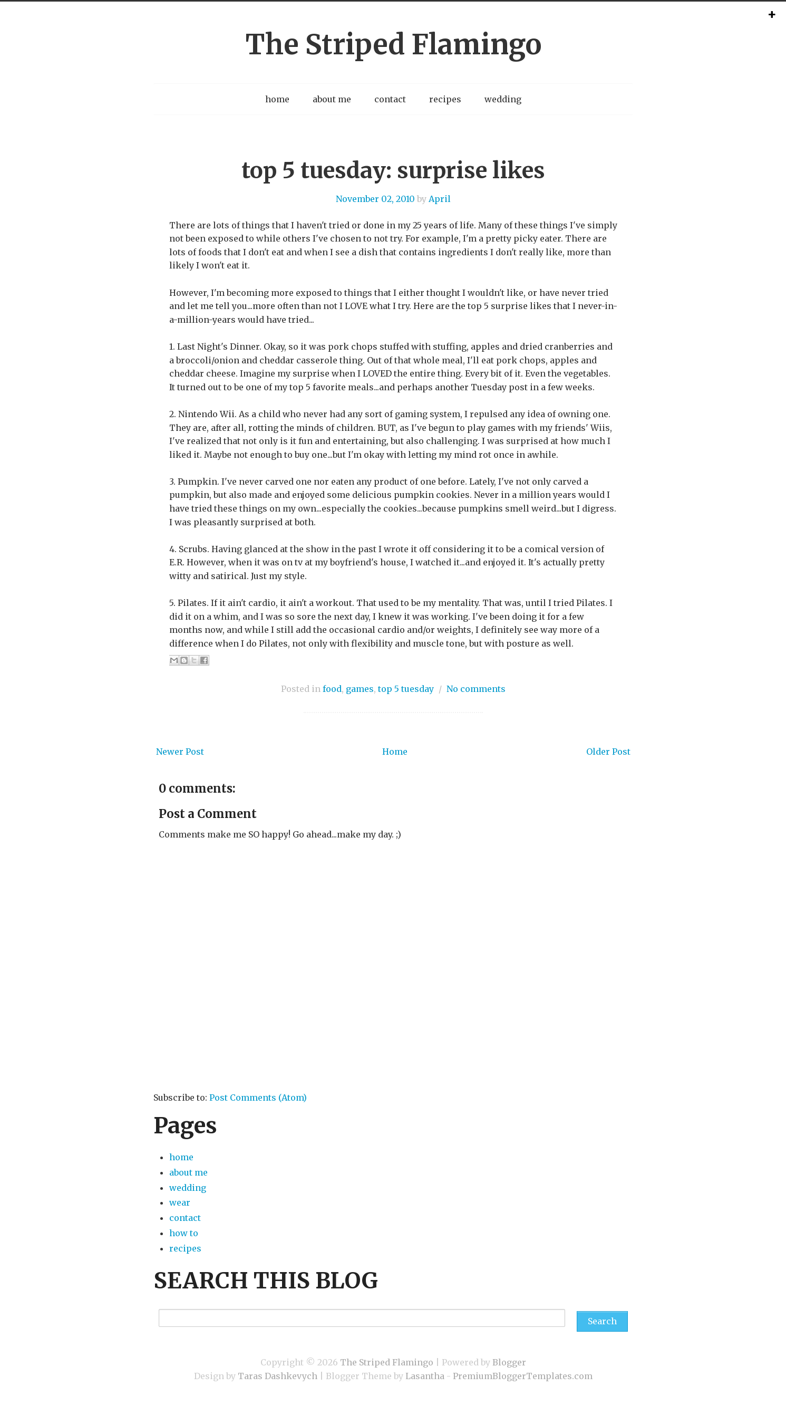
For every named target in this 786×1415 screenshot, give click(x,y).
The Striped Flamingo (393, 44)
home (277, 99)
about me (332, 99)
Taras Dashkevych (277, 1376)
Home (394, 751)
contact (390, 99)
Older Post (608, 751)
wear (179, 1202)
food (332, 689)
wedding (502, 99)
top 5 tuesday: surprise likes (393, 170)
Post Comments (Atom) (258, 1097)
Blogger (509, 1362)
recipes (445, 99)
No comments (476, 689)
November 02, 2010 (375, 199)
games (360, 689)
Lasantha (424, 1376)
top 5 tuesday (406, 689)
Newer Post (180, 751)
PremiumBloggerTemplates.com (523, 1376)
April (440, 199)
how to (183, 1233)
